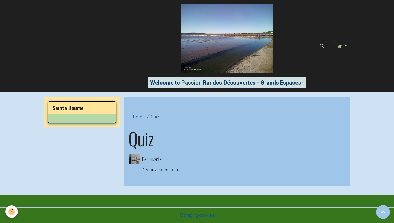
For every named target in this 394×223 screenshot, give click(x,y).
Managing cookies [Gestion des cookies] (197, 215)
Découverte (152, 159)
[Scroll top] (383, 212)
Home (139, 117)
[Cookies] (11, 211)
